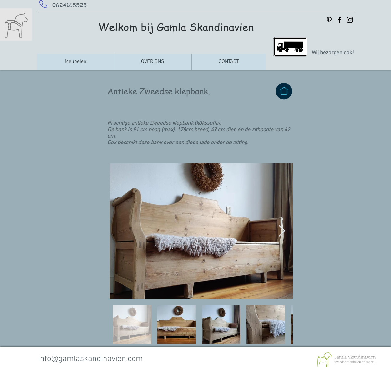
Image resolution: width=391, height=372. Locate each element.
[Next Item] (282, 231)
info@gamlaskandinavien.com (90, 359)
